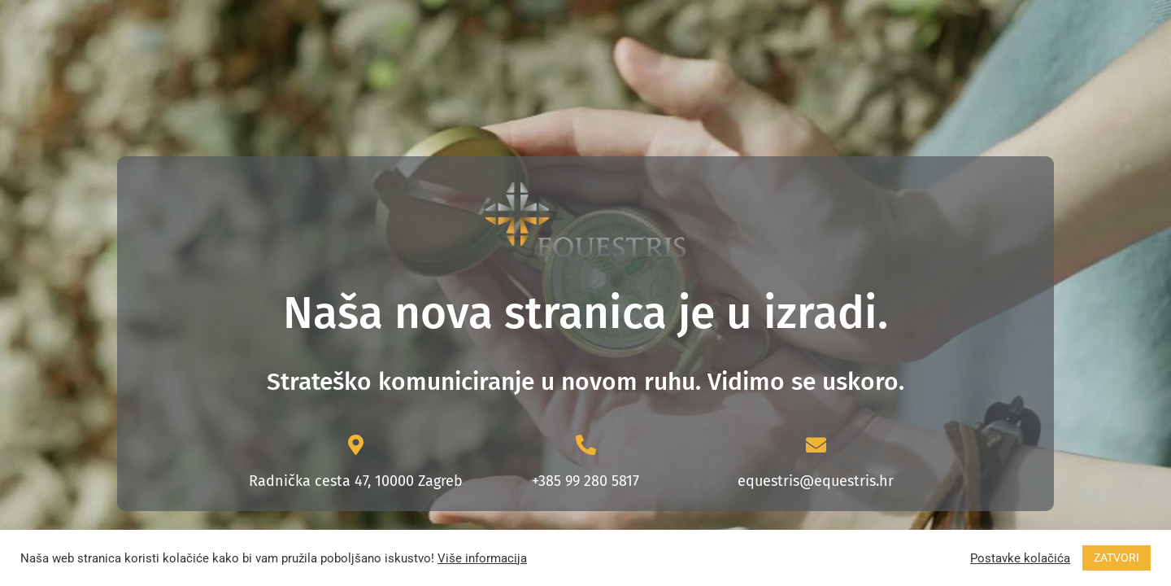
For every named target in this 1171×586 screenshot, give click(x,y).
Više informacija (482, 558)
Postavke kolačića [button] (1020, 558)
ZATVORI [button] (1116, 557)
